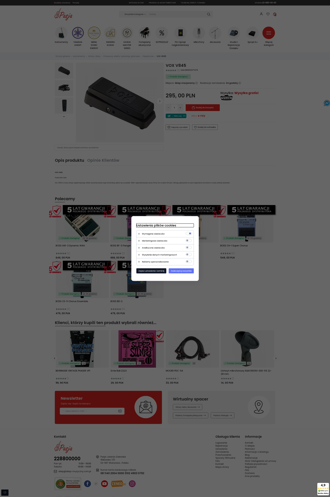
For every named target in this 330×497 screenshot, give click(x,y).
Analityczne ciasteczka (153, 247)
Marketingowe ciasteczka (154, 240)
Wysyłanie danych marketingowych (159, 254)
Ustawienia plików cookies (156, 225)
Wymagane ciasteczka (153, 233)
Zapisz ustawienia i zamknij (151, 270)
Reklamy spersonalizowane (155, 261)
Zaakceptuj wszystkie (181, 270)
